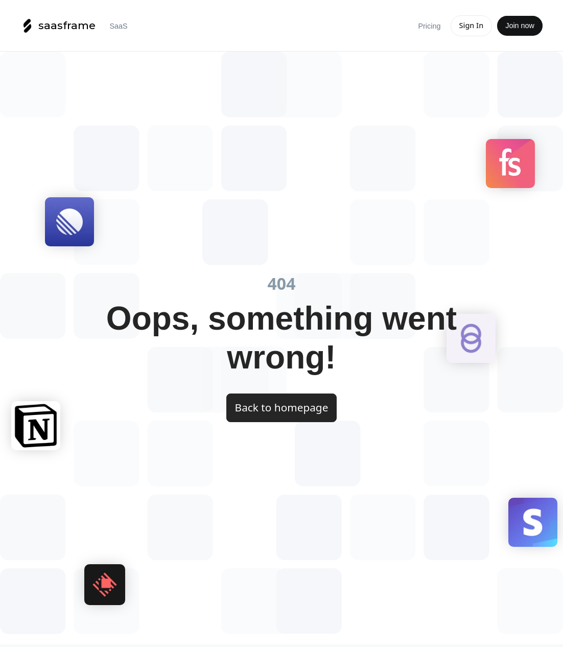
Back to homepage (282, 407)
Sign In (471, 25)
